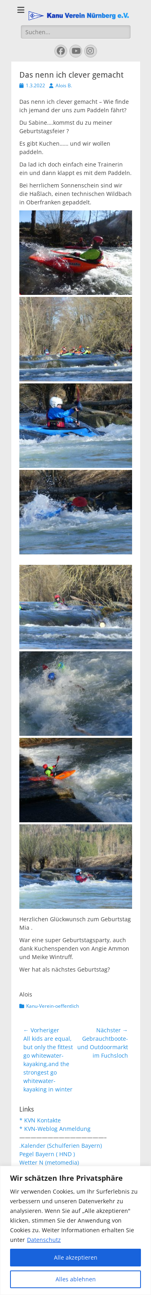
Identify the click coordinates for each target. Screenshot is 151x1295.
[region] (75, 1230)
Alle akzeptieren (75, 1257)
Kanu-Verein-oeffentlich (52, 1006)
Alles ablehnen (76, 1279)
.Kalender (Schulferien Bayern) (60, 1145)
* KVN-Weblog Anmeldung (55, 1128)
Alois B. (64, 85)
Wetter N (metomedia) (49, 1162)
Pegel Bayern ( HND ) (47, 1154)
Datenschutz (44, 1240)
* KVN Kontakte (40, 1120)
